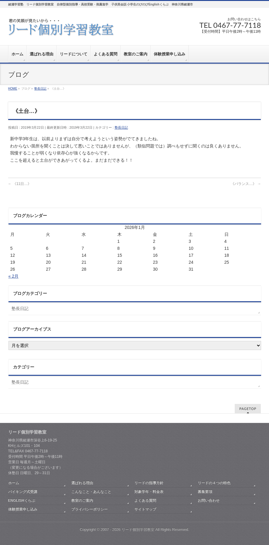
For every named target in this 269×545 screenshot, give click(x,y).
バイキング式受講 (22, 492)
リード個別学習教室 (138, 529)
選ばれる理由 (82, 483)
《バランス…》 (246, 184)
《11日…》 (20, 184)
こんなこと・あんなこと (91, 492)
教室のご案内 (82, 500)
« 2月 (13, 276)
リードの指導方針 (148, 483)
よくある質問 (145, 500)
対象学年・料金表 (148, 492)
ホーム (13, 483)
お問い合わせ (209, 500)
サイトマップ (145, 509)
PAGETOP (247, 409)
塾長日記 (121, 127)
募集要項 (205, 492)
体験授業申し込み (22, 509)
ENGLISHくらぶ (21, 500)
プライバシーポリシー (89, 509)
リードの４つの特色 (214, 483)
